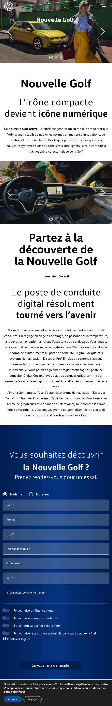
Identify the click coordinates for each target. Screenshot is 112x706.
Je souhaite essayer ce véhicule (36, 618)
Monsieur (42, 494)
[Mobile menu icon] (104, 6)
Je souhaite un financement (33, 610)
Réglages (33, 699)
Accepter (13, 699)
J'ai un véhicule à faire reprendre (37, 625)
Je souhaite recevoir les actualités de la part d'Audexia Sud (55, 633)
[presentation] (56, 649)
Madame (16, 494)
